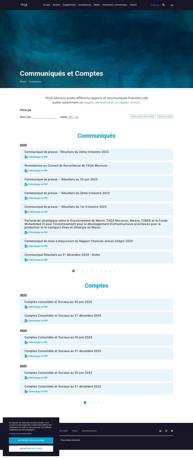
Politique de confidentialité (20, 433)
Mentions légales (82, 439)
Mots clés (25, 119)
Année (84, 119)
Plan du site (62, 439)
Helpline (99, 439)
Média (99, 5)
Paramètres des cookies (31, 448)
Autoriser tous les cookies (31, 440)
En (172, 5)
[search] (163, 5)
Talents (133, 5)
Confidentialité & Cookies (121, 439)
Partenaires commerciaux (116, 5)
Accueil (23, 81)
